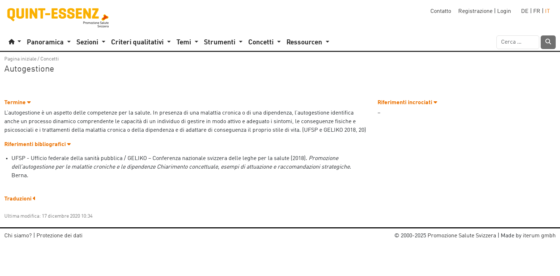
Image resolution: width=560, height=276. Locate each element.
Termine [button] (17, 103)
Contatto (440, 11)
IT (547, 11)
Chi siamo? (18, 236)
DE (525, 11)
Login (504, 11)
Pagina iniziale (20, 59)
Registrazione (475, 11)
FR (536, 11)
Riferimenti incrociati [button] (407, 103)
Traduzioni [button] (20, 199)
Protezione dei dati (59, 236)
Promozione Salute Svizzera (462, 236)
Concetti (49, 59)
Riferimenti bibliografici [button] (37, 144)
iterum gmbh (539, 236)
